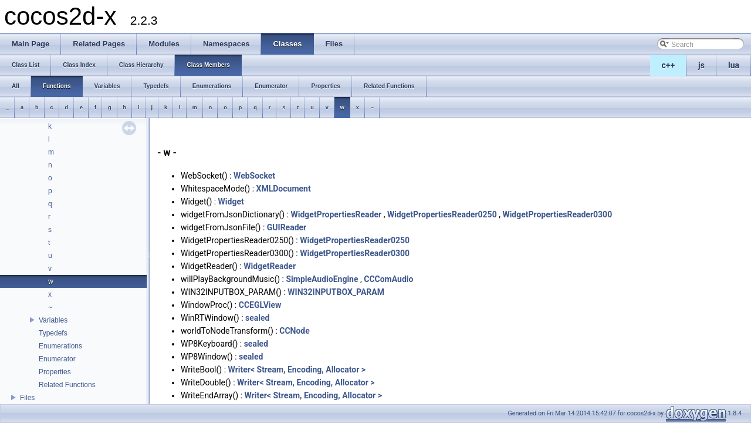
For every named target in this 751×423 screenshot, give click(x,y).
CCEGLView (260, 305)
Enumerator (57, 359)
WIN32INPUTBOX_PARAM (335, 292)
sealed (257, 318)
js (701, 65)
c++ (668, 65)
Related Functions (67, 385)
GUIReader (286, 227)
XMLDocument (283, 188)
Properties (55, 372)
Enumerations (60, 346)
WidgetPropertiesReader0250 (442, 214)
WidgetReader (269, 266)
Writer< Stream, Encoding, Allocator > (297, 369)
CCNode (294, 330)
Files (27, 398)
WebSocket (254, 175)
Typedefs (53, 333)
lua (733, 65)
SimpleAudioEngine (322, 279)
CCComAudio (388, 279)
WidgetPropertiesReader (336, 214)
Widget (231, 201)
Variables (53, 320)
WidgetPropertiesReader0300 (557, 214)
